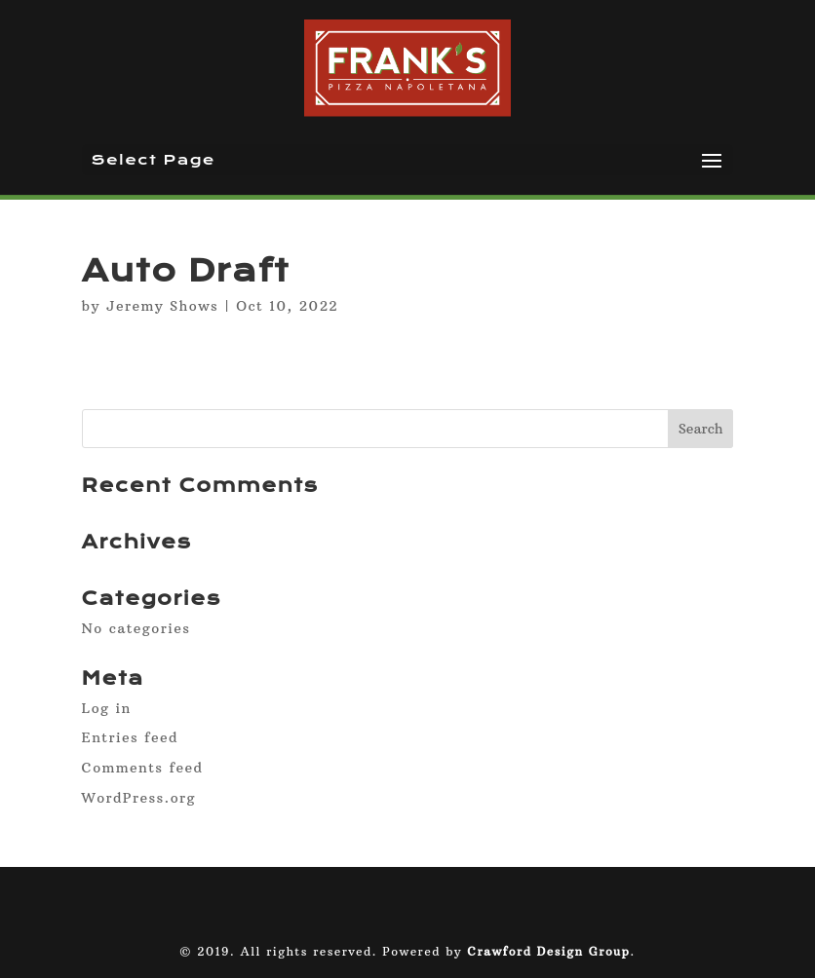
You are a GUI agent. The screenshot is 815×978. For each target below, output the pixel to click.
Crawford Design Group (548, 951)
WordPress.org (139, 798)
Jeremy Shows (162, 306)
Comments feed (143, 767)
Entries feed (130, 737)
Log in (107, 708)
